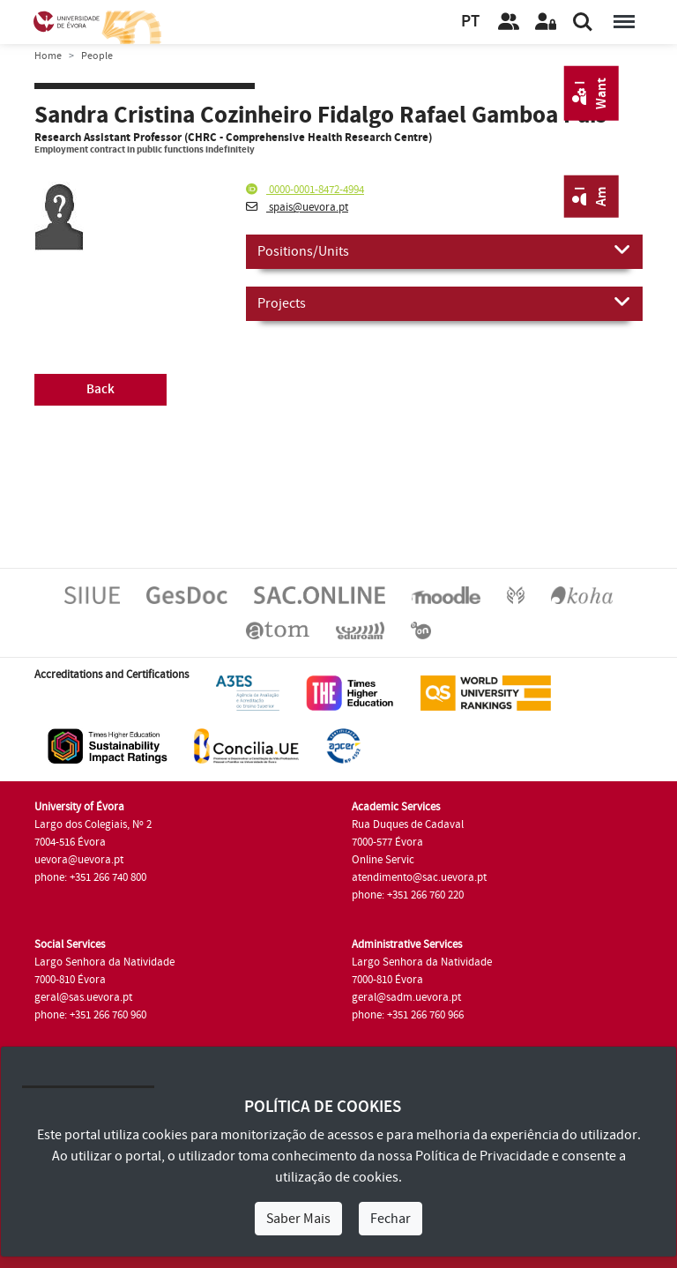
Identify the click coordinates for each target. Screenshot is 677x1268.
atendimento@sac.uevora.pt (419, 877)
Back (100, 389)
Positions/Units (444, 250)
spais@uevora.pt (297, 207)
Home (48, 56)
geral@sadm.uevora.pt (406, 997)
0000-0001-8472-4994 (305, 190)
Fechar (390, 1218)
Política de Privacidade (482, 1156)
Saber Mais (298, 1218)
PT (470, 22)
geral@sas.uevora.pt (83, 997)
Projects (444, 302)
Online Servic (383, 860)
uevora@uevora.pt (78, 860)
